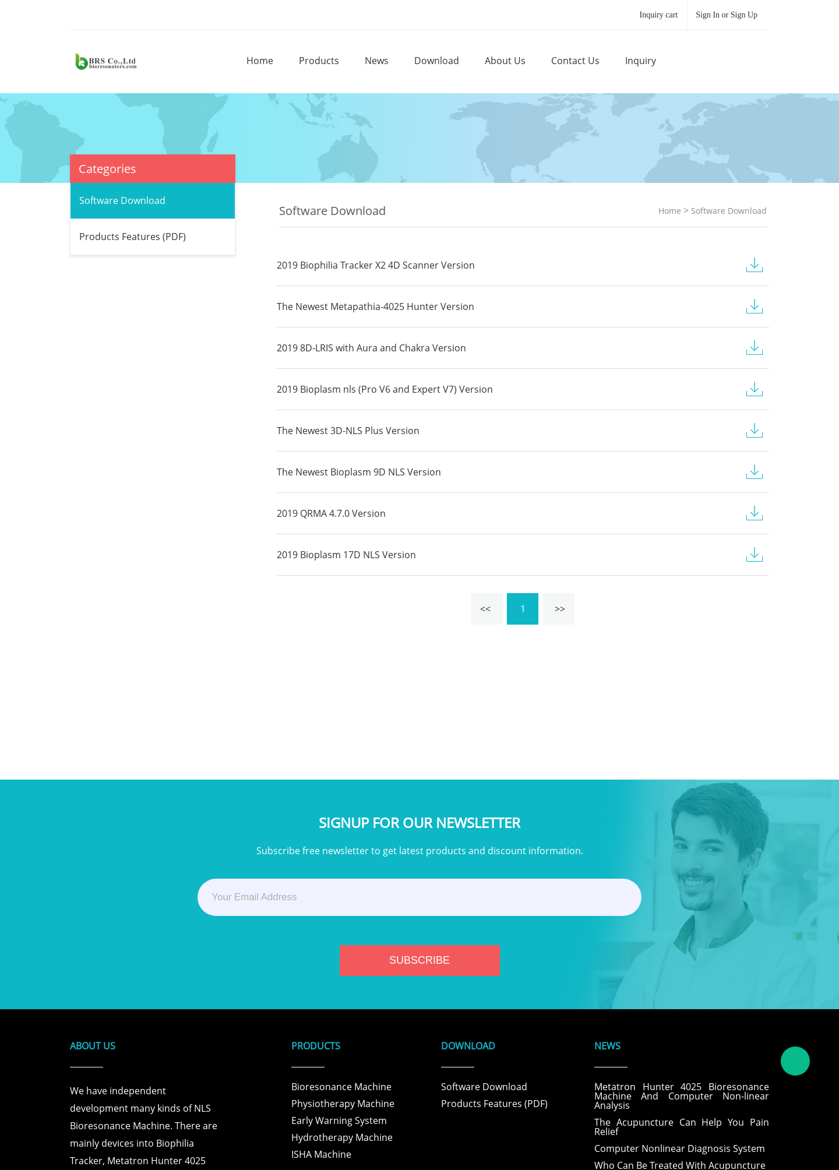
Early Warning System (339, 1120)
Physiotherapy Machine (342, 1103)
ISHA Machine (321, 1154)
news (377, 60)
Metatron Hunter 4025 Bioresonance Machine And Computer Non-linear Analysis (681, 1096)
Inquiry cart (659, 14)
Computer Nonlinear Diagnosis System (679, 1148)
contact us (575, 60)
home (259, 60)
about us (505, 60)
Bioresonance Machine (341, 1086)
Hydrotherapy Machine (342, 1137)
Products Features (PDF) (132, 236)
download (436, 60)
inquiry (640, 60)
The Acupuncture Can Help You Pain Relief (681, 1127)
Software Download (122, 200)
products (319, 60)
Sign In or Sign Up (726, 14)
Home (669, 210)
